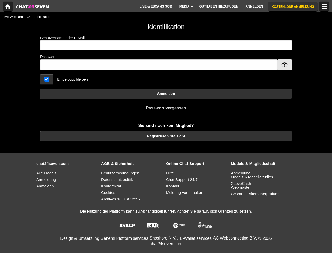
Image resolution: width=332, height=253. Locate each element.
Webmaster (241, 187)
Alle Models (46, 173)
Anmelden (166, 94)
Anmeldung (46, 179)
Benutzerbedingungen (120, 173)
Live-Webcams (13, 17)
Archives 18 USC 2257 (121, 199)
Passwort (48, 57)
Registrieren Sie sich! (166, 136)
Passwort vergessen (166, 108)
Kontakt (172, 186)
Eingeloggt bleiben (72, 79)
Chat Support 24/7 (182, 179)
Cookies (108, 192)
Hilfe (170, 173)
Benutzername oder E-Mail (166, 43)
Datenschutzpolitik (117, 179)
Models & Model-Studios (252, 177)
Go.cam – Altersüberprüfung (255, 194)
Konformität (111, 186)
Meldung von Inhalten (184, 192)
